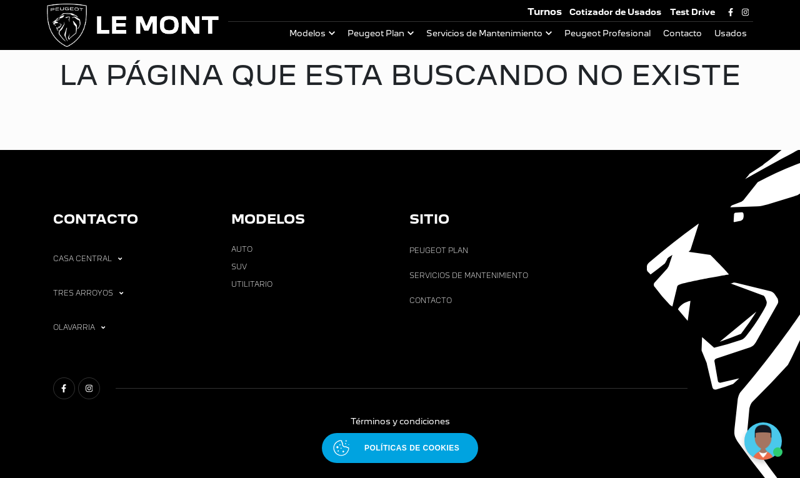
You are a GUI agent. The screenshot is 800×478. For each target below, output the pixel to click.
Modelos (307, 33)
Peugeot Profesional (607, 33)
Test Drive (692, 12)
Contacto (682, 33)
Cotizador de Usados (615, 12)
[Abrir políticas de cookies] (400, 448)
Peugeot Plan (376, 33)
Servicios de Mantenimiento (484, 33)
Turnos (545, 11)
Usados (730, 33)
